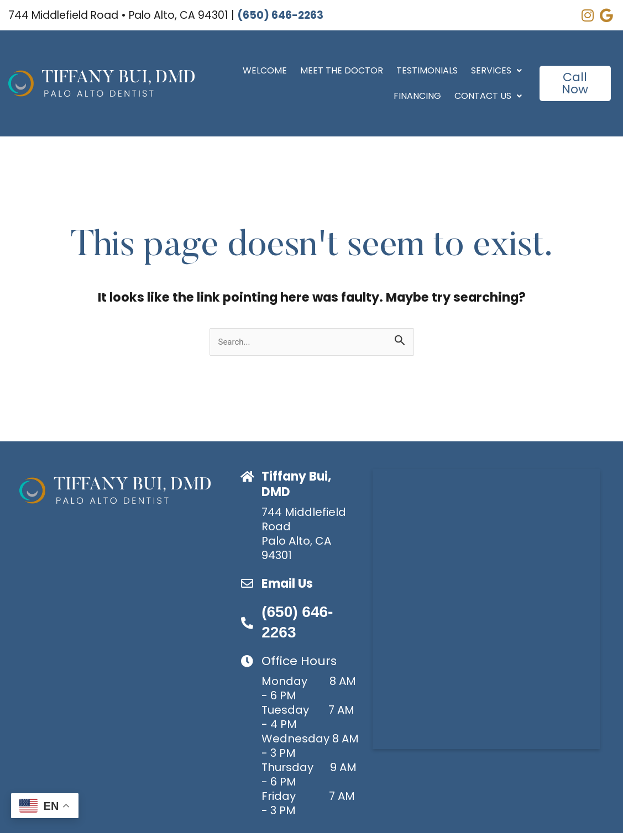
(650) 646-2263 (280, 15)
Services (496, 70)
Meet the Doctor (341, 70)
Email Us (287, 583)
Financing (417, 95)
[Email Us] (247, 583)
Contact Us (488, 95)
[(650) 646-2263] (247, 623)
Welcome (265, 70)
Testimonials (427, 70)
